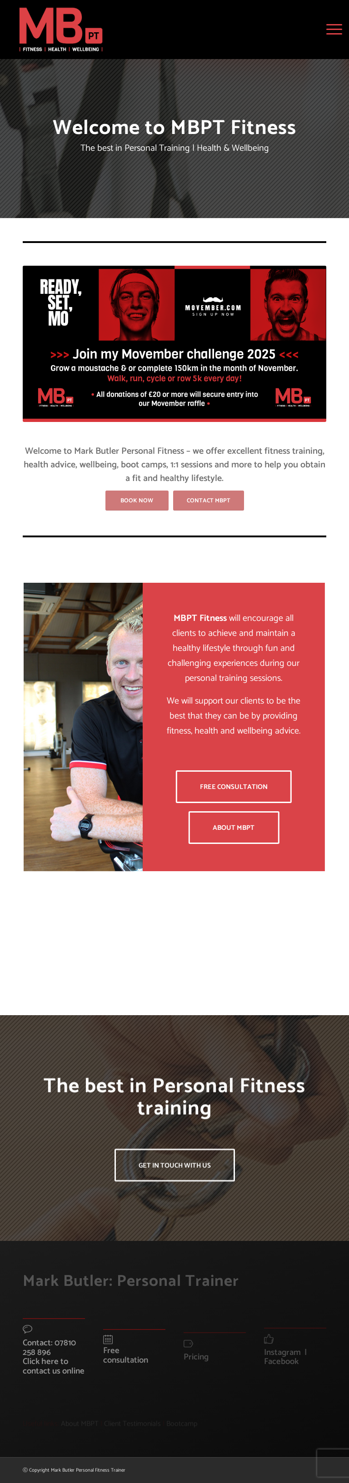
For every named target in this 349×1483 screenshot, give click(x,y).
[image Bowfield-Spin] (64, 958)
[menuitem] (332, 29)
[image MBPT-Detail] (178, 958)
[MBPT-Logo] (61, 29)
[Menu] (332, 29)
